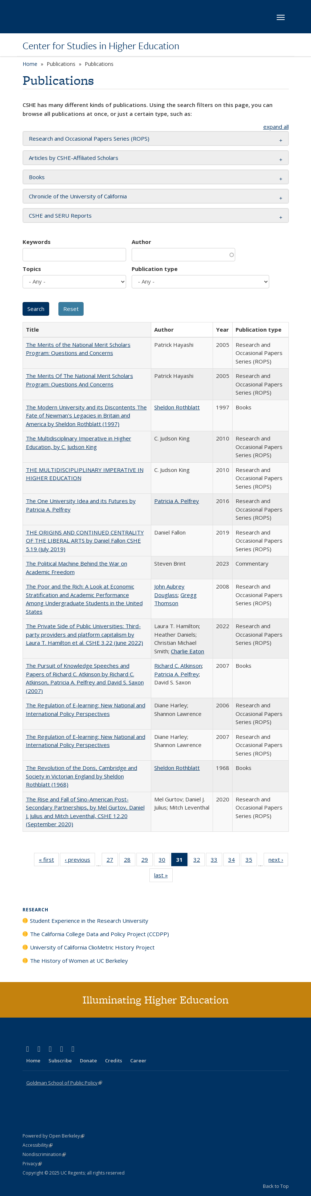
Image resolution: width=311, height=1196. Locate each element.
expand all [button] (276, 126)
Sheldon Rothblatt (177, 407)
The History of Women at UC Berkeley (79, 960)
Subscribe (60, 1060)
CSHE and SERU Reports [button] (60, 215)
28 (129, 861)
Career (138, 1060)
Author (141, 241)
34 (234, 861)
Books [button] (37, 177)
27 (112, 861)
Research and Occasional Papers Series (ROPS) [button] (89, 138)
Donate (88, 1060)
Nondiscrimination (44, 1154)
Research (35, 910)
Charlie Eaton (187, 651)
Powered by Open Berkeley (53, 1136)
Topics (32, 268)
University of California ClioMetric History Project (92, 947)
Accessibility (38, 1145)
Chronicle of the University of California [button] (78, 196)
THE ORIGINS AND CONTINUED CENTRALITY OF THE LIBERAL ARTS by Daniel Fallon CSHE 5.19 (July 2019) (85, 541)
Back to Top (276, 1186)
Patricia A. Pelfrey (176, 501)
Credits (113, 1060)
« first (49, 861)
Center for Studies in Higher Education (101, 45)
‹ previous (80, 861)
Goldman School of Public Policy (64, 1082)
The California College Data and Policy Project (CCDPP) (99, 934)
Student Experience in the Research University (89, 920)
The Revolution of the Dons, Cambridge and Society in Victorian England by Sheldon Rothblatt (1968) (81, 776)
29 (147, 861)
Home (30, 63)
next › (278, 861)
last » (163, 876)
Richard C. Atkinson (178, 665)
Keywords (37, 241)
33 (216, 861)
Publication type (155, 268)
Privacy (32, 1163)
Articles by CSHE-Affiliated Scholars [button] (73, 157)
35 (251, 861)
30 (164, 861)
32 (199, 861)
